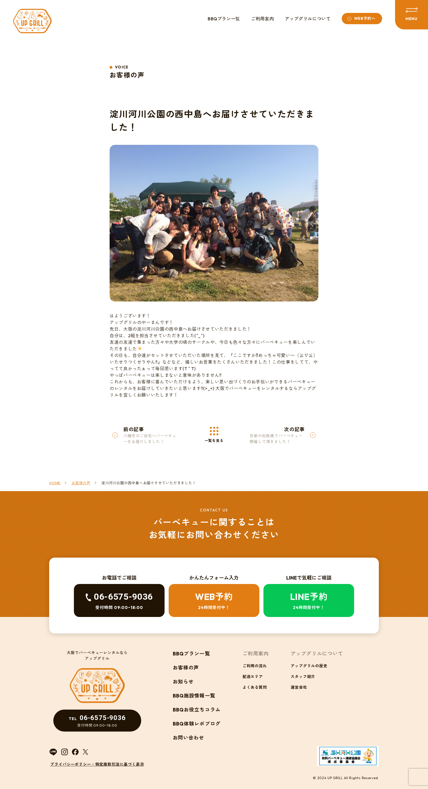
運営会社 (299, 687)
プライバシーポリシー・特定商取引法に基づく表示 (97, 764)
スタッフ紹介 (303, 676)
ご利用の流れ (255, 665)
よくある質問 (255, 687)
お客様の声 (186, 668)
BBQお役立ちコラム (197, 710)
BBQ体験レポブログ (197, 724)
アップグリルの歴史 (309, 665)
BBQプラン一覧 (224, 18)
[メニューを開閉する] (411, 14)
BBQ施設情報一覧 (194, 696)
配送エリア (253, 676)
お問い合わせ (188, 738)
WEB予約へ (365, 18)
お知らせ (183, 682)
